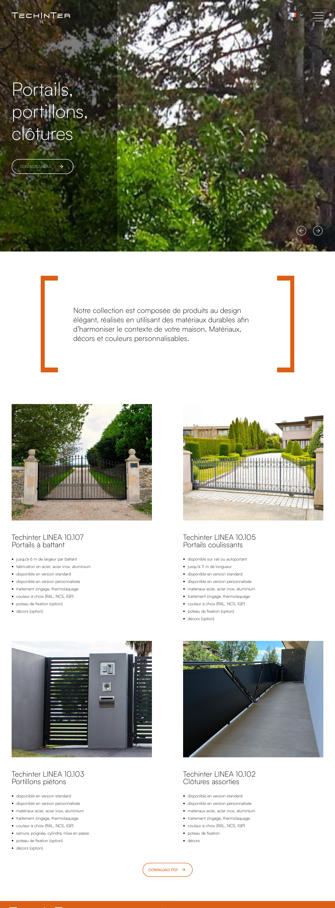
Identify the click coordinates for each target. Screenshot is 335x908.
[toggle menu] (318, 16)
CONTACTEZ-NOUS (36, 166)
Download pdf (163, 869)
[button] (301, 230)
